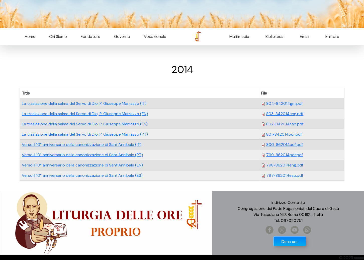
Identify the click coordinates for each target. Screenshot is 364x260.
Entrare (332, 36)
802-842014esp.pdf (284, 124)
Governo (122, 36)
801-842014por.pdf (284, 134)
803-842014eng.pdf (284, 113)
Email (303, 36)
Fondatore (90, 36)
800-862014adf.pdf (284, 144)
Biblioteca (274, 36)
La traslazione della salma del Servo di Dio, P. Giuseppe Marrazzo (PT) (85, 134)
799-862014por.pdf (284, 154)
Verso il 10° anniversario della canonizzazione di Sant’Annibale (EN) (82, 165)
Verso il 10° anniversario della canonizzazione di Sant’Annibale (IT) (81, 144)
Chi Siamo (58, 36)
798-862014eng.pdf (284, 165)
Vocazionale (155, 36)
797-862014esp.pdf (284, 175)
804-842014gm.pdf (284, 103)
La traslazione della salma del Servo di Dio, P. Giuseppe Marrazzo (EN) (85, 113)
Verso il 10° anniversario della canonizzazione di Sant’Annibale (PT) (82, 154)
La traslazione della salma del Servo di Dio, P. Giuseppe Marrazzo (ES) (85, 124)
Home (30, 36)
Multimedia (239, 36)
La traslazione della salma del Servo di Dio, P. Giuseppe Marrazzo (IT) (84, 103)
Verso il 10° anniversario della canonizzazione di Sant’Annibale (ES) (82, 175)
